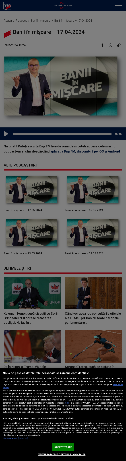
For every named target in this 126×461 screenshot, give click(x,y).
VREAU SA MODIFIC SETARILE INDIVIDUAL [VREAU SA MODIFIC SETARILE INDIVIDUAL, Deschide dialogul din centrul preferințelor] (62, 454)
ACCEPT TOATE (63, 447)
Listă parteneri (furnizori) (15, 438)
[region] (63, 414)
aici (67, 403)
